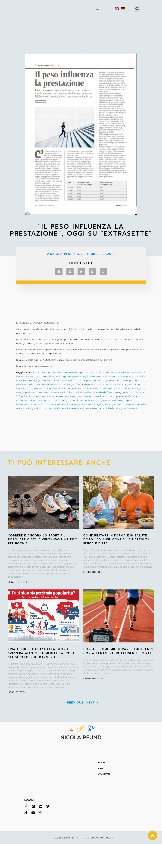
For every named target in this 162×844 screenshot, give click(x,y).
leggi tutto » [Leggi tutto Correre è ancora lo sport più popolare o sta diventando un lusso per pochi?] (17, 582)
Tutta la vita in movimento (72, 404)
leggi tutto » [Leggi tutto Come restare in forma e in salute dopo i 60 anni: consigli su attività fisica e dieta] (93, 572)
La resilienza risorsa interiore (114, 388)
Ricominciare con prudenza (47, 372)
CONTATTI (104, 774)
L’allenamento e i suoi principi (118, 376)
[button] (97, 8)
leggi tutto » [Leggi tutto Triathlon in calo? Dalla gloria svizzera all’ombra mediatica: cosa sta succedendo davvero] (17, 692)
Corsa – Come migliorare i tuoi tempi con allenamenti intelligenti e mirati (118, 651)
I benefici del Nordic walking (56, 384)
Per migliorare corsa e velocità (84, 408)
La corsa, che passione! (107, 372)
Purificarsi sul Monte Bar (77, 392)
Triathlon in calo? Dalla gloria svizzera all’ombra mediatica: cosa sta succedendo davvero (41, 653)
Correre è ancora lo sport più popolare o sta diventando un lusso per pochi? (43, 539)
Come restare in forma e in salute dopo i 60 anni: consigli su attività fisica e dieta (116, 539)
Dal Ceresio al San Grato (84, 388)
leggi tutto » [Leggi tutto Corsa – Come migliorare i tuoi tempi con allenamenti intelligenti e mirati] (93, 678)
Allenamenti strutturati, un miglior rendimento (82, 396)
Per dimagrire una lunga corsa (105, 404)
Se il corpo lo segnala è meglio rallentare (77, 376)
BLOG (101, 762)
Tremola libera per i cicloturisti (84, 400)
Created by (100, 837)
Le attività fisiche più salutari (111, 384)
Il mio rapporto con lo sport (91, 380)
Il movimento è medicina (49, 392)
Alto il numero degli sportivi (39, 396)
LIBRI (101, 768)
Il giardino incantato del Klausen (48, 408)
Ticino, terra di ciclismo (57, 388)
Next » (92, 702)
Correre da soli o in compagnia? (57, 380)
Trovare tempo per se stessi (78, 372)
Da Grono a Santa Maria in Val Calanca (45, 400)
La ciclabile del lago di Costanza (119, 408)
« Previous (74, 702)
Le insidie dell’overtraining (106, 392)
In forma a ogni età (83, 384)
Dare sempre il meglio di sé (39, 376)
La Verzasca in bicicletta (42, 404)
